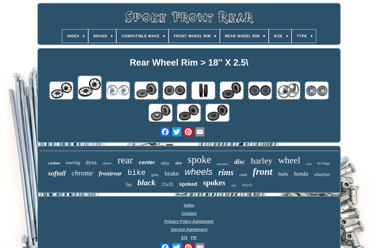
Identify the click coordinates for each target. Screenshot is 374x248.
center (147, 162)
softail (57, 173)
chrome (82, 173)
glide (155, 175)
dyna (91, 162)
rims (226, 172)
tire (178, 163)
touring (73, 162)
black (146, 182)
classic (107, 163)
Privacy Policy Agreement (188, 221)
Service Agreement (189, 229)
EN (184, 237)
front (262, 171)
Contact (189, 213)
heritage (323, 163)
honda (301, 174)
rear (125, 160)
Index (189, 205)
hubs (283, 174)
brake (172, 173)
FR (194, 237)
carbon (54, 163)
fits (129, 184)
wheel (289, 160)
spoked (188, 184)
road (243, 175)
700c (234, 185)
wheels (199, 172)
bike (136, 173)
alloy (165, 163)
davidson (223, 164)
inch (309, 164)
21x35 (167, 184)
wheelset (322, 174)
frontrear (110, 173)
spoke (199, 159)
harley (261, 160)
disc (239, 161)
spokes (214, 182)
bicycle (247, 185)
